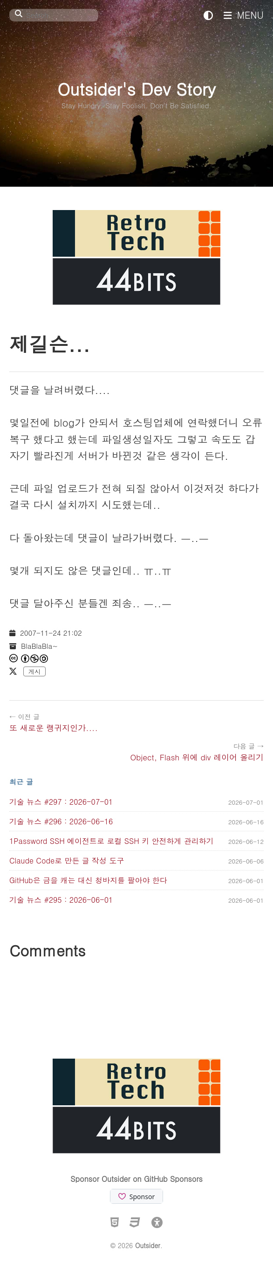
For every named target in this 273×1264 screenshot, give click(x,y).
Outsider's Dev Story (136, 88)
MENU (244, 14)
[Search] (53, 15)
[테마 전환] (208, 14)
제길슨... (49, 344)
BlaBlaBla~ (39, 646)
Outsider (147, 1245)
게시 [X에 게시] (34, 671)
